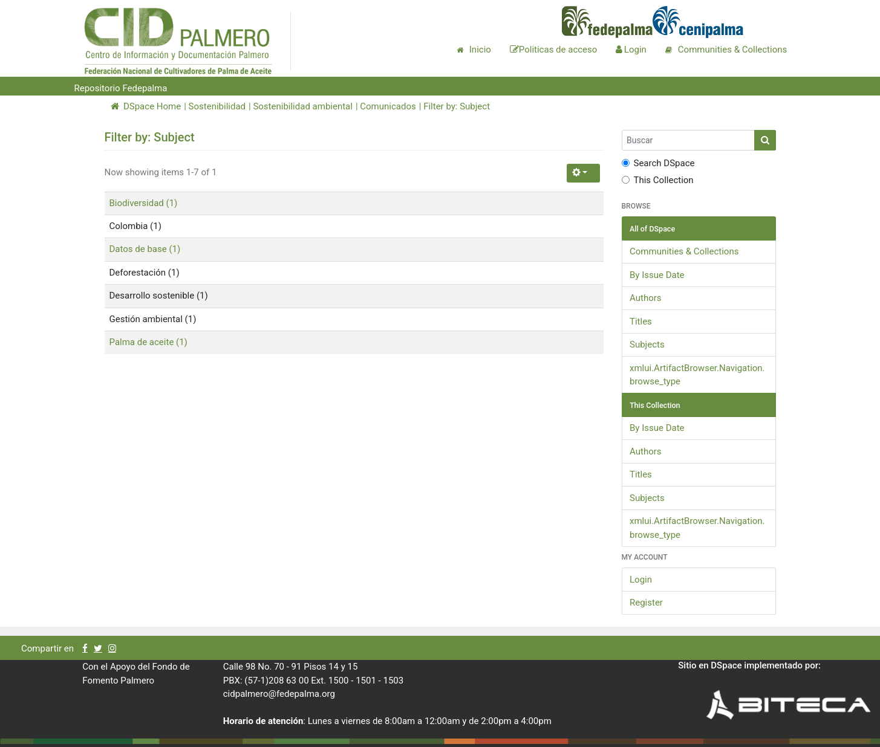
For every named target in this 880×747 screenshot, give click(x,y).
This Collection (658, 180)
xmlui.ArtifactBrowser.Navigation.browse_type (697, 375)
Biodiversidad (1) (143, 203)
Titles (641, 321)
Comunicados (388, 106)
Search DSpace (658, 163)
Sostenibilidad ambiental (303, 106)
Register (646, 602)
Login (641, 579)
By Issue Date (657, 275)
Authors (646, 298)
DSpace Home (146, 106)
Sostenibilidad (217, 106)
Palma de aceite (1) (148, 342)
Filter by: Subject (456, 106)
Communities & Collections (684, 251)
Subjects (647, 344)
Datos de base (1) (145, 249)
